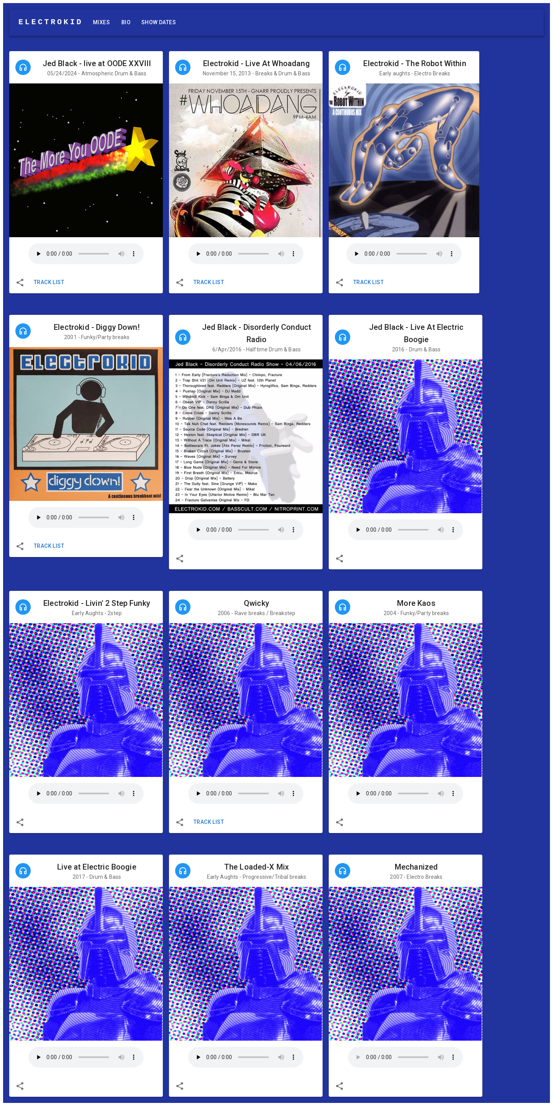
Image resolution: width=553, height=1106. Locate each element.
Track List (49, 282)
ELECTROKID (50, 22)
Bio (126, 22)
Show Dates (158, 22)
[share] (20, 282)
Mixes (101, 22)
